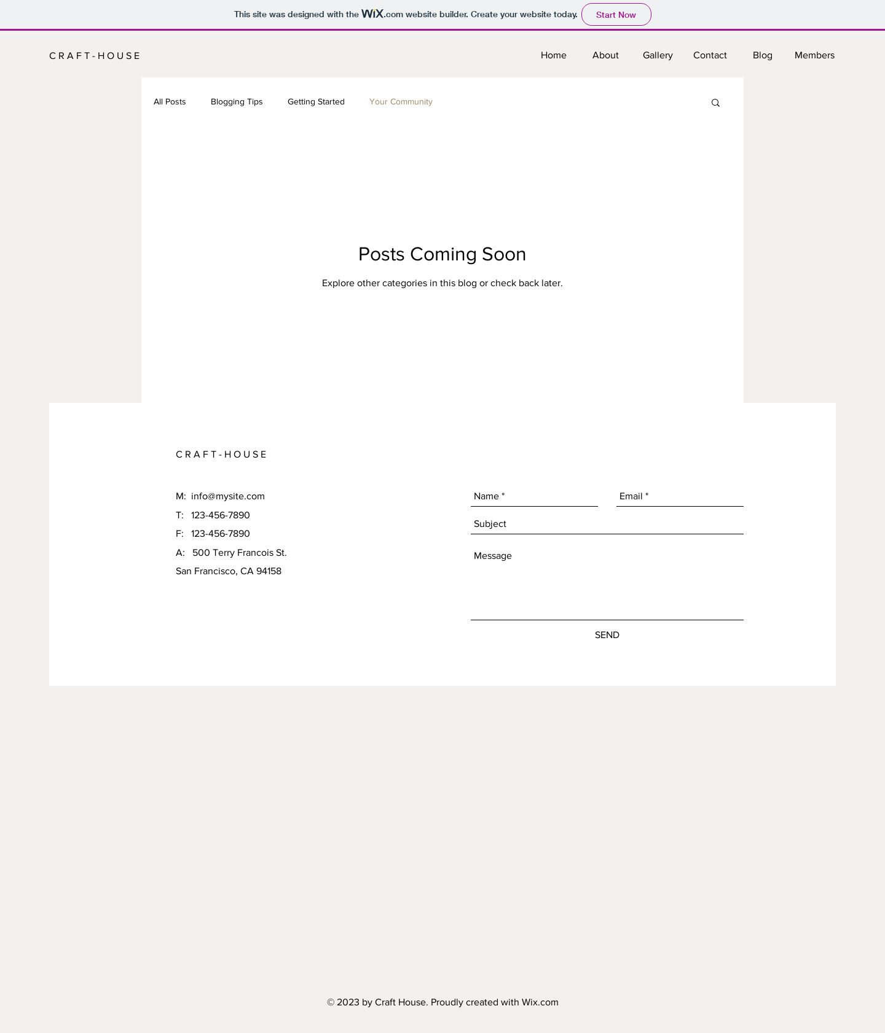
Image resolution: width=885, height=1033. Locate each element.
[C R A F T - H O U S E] (100, 56)
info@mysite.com (228, 496)
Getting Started (316, 101)
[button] (716, 103)
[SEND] (607, 635)
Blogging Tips (237, 101)
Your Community (401, 101)
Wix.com (540, 1002)
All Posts (170, 101)
